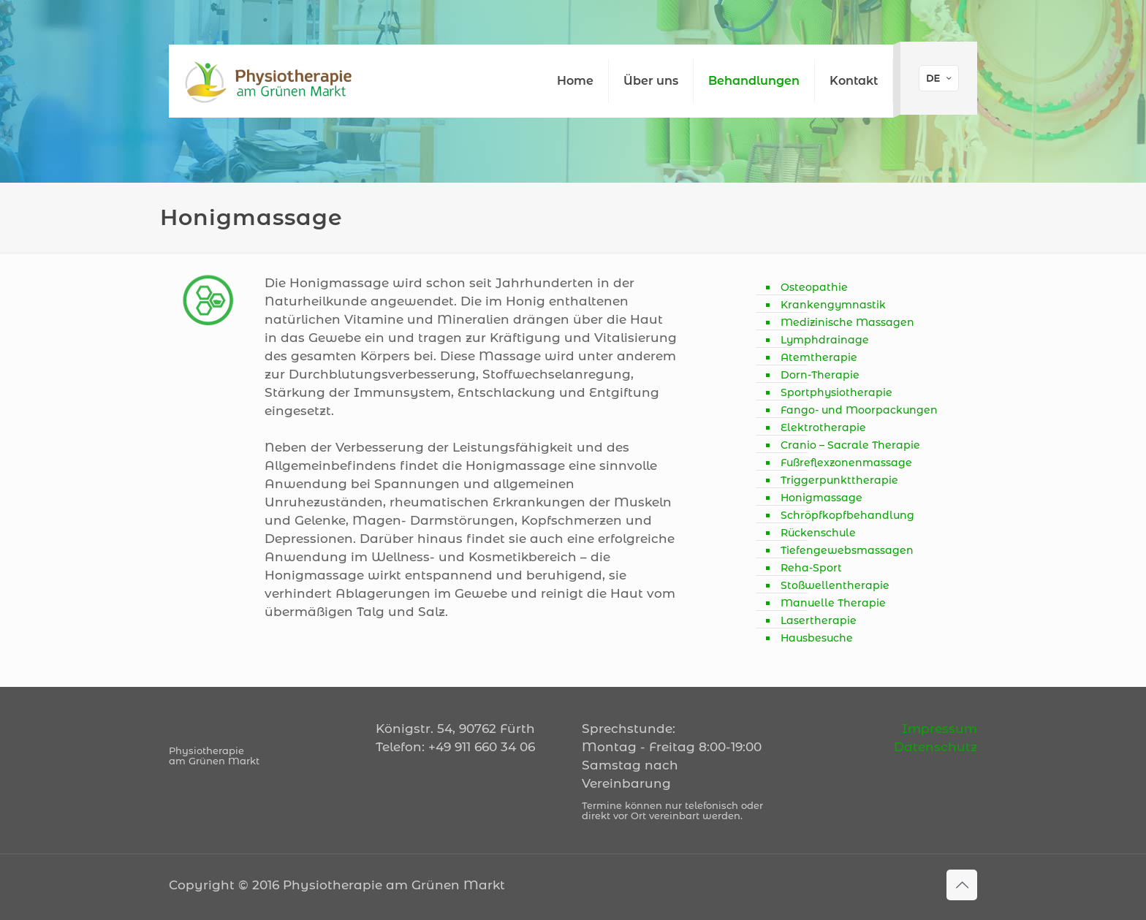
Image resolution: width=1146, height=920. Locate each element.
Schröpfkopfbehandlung (847, 515)
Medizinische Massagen (847, 322)
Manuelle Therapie (833, 602)
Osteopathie (814, 287)
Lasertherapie (819, 620)
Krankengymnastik (833, 304)
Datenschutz (935, 747)
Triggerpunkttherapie (839, 480)
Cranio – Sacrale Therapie (850, 445)
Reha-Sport (811, 567)
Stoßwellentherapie (835, 585)
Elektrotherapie (823, 427)
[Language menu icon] (939, 78)
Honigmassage (821, 497)
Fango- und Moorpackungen (859, 410)
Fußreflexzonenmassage (846, 462)
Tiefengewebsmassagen (847, 550)
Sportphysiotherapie (836, 392)
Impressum (939, 728)
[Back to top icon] (961, 885)
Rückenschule (818, 532)
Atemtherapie (819, 357)
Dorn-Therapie (820, 374)
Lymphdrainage (825, 339)
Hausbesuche (817, 638)
